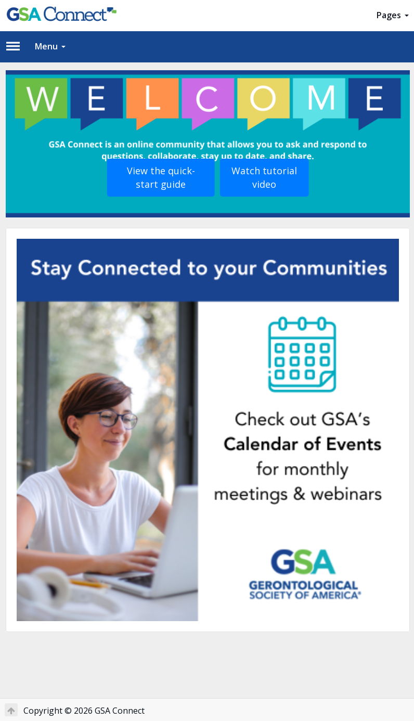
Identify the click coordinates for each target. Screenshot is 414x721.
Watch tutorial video (264, 177)
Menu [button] (50, 46)
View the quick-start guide (161, 177)
